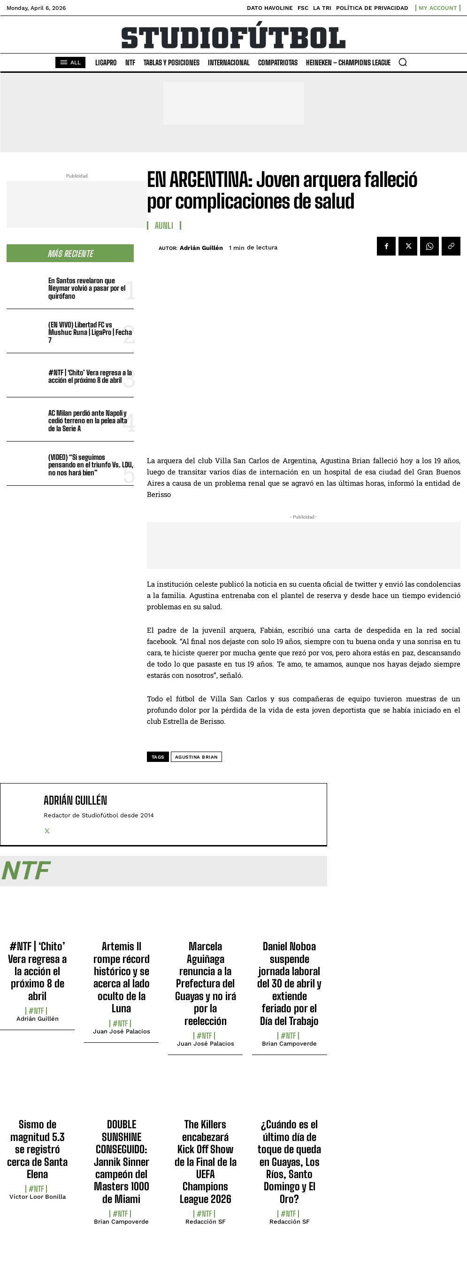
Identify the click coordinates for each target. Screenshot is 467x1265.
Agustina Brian (196, 757)
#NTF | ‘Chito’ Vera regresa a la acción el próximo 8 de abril (90, 376)
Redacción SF (205, 1221)
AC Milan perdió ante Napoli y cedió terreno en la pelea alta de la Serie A (87, 421)
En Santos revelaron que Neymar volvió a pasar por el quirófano (86, 288)
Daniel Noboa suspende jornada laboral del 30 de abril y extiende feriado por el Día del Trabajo (289, 983)
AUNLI (164, 225)
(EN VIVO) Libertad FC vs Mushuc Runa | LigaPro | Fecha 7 (90, 332)
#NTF (36, 1011)
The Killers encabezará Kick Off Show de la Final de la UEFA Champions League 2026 (206, 1161)
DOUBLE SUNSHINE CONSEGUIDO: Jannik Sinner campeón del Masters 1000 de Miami (121, 1161)
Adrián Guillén (201, 247)
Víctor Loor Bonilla (37, 1196)
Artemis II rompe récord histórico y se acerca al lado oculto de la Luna (121, 977)
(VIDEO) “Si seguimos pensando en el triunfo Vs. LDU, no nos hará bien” (90, 465)
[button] (402, 62)
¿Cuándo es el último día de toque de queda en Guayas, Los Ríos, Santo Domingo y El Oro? (289, 1161)
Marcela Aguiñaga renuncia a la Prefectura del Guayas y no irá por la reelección (205, 983)
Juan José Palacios (121, 1031)
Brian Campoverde (289, 1043)
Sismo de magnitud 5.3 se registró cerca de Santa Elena (37, 1149)
